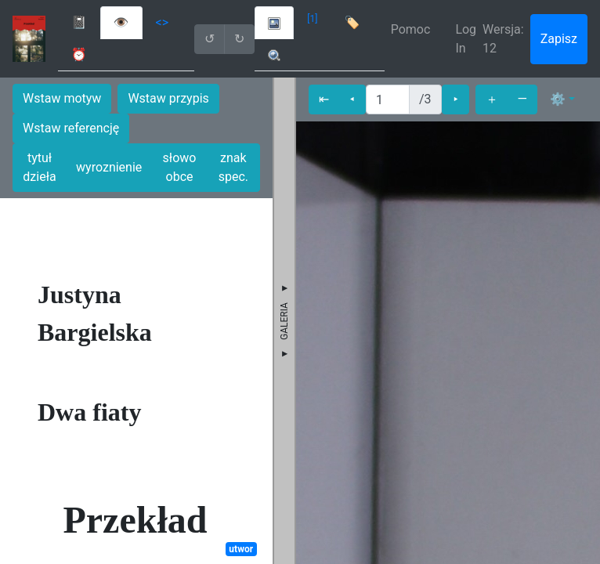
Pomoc (411, 29)
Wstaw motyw (62, 98)
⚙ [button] (558, 99)
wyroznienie (109, 167)
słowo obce (180, 167)
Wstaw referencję (71, 128)
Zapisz (558, 38)
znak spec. (233, 167)
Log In (465, 39)
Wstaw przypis (168, 98)
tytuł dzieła (39, 167)
